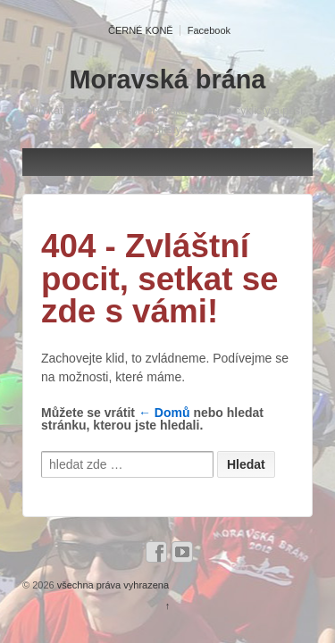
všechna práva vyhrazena (111, 585)
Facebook (209, 30)
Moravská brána (168, 79)
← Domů (164, 412)
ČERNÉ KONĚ (140, 30)
